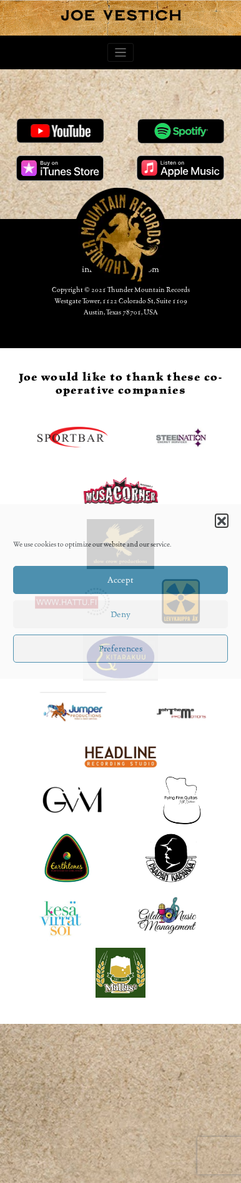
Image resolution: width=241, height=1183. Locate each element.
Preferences (120, 649)
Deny (120, 615)
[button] (221, 520)
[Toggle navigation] (120, 52)
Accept (120, 580)
